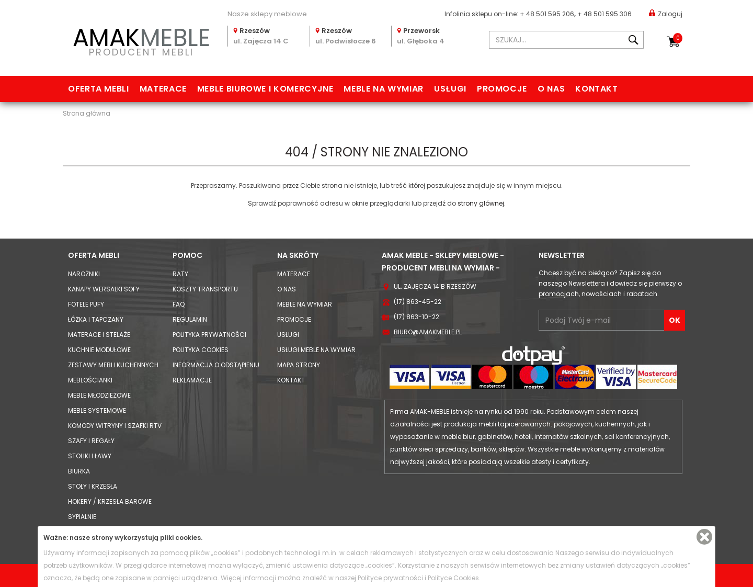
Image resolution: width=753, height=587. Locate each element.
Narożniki (84, 273)
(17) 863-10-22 (416, 316)
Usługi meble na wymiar (316, 349)
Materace (163, 89)
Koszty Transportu (205, 289)
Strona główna (86, 113)
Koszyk (677, 38)
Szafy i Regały (91, 440)
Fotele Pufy (86, 304)
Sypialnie (82, 516)
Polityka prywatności (209, 334)
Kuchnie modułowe (99, 349)
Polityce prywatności (390, 577)
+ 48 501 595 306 (604, 13)
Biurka (79, 471)
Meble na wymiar (384, 89)
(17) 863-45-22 (417, 301)
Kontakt (596, 89)
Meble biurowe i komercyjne (265, 89)
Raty (180, 273)
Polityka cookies (201, 349)
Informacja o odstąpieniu (216, 364)
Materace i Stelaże (99, 334)
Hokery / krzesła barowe (110, 501)
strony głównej (481, 203)
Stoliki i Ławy (89, 455)
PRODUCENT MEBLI (141, 40)
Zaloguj (665, 13)
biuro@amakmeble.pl (428, 332)
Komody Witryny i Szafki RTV (115, 425)
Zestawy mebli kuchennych (113, 364)
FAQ (179, 304)
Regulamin (190, 319)
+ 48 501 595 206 (547, 13)
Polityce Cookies (453, 577)
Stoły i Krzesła (92, 486)
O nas (551, 89)
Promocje (502, 89)
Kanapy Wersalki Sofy (104, 289)
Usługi (450, 89)
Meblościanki (90, 380)
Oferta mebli (98, 89)
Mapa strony (298, 364)
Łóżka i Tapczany (95, 319)
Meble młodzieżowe (99, 395)
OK (674, 320)
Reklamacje (192, 380)
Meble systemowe (97, 410)
